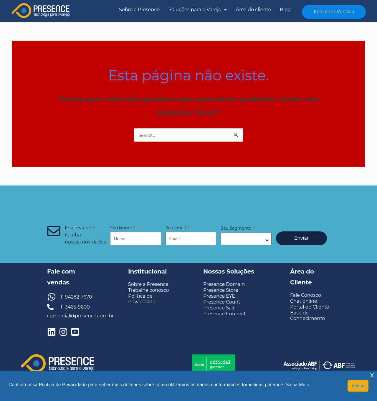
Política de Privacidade (142, 298)
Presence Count (222, 302)
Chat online (303, 301)
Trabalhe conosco (148, 290)
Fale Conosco (305, 295)
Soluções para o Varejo (197, 9)
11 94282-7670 (76, 297)
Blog (285, 9)
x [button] (372, 375)
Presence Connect (224, 314)
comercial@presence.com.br (80, 316)
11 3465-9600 (75, 307)
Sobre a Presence (139, 9)
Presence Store (221, 290)
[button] (197, 9)
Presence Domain (224, 284)
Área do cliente (253, 9)
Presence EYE (219, 296)
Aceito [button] (358, 385)
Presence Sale (219, 308)
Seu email (176, 228)
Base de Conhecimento (307, 315)
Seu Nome (121, 228)
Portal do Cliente (309, 307)
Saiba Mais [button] (297, 384)
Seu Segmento (236, 228)
